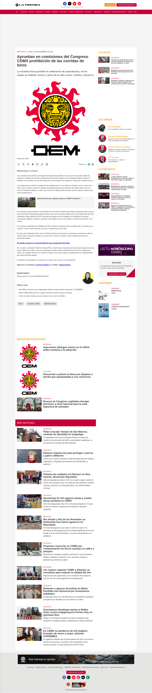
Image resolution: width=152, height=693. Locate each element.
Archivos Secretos (118, 12)
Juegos (130, 12)
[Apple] (83, 677)
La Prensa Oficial (42, 265)
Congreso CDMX (33, 304)
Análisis (63, 12)
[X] (69, 3)
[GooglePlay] (88, 677)
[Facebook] (65, 3)
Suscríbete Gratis (117, 274)
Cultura (88, 12)
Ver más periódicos (126, 5)
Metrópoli (40, 12)
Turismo (107, 12)
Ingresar (110, 5)
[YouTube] (74, 3)
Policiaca (24, 12)
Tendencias (97, 12)
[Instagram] (79, 3)
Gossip (71, 12)
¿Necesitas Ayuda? (76, 672)
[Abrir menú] (16, 11)
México (31, 12)
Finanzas (55, 12)
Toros (21, 304)
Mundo (47, 12)
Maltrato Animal (50, 304)
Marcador (79, 12)
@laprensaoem (65, 265)
